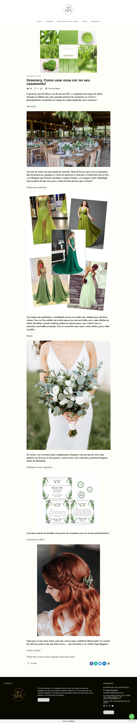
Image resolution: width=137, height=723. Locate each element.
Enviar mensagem (111, 690)
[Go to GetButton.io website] (131, 720)
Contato (109, 712)
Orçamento (95, 21)
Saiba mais (43, 700)
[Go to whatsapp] (131, 716)
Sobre (84, 21)
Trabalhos (49, 21)
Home (39, 21)
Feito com (68, 721)
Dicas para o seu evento (68, 21)
